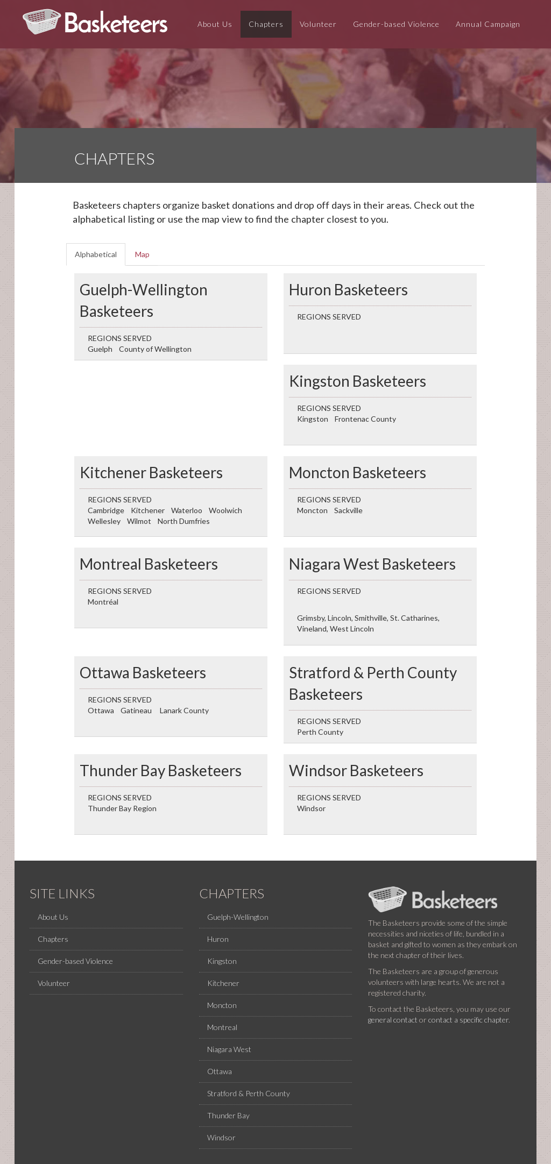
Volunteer (318, 26)
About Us (214, 26)
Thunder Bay (228, 1115)
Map (142, 254)
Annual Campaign (488, 26)
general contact (393, 1019)
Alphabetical (100, 257)
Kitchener (223, 983)
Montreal (222, 1027)
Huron (218, 938)
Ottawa (219, 1071)
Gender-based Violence (396, 26)
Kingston (222, 961)
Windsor (221, 1137)
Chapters (266, 26)
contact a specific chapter (468, 1019)
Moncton (222, 1005)
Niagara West (229, 1049)
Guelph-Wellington (238, 916)
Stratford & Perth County (248, 1093)
